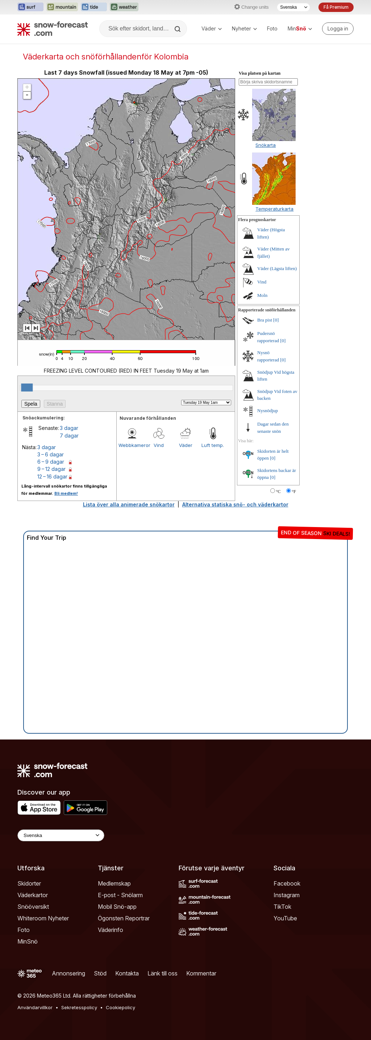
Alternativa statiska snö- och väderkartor (235, 504)
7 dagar (69, 435)
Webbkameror (131, 445)
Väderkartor (32, 895)
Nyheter (244, 28)
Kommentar (201, 973)
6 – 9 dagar (50, 462)
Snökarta (265, 145)
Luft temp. (212, 445)
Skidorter (29, 883)
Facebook (287, 883)
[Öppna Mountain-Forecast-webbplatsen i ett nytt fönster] (62, 7)
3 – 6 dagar (50, 454)
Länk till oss (162, 973)
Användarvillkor (35, 1007)
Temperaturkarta (274, 209)
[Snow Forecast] (52, 28)
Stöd (100, 973)
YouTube (285, 918)
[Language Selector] (60, 835)
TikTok (282, 906)
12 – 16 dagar (52, 476)
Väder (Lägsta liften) (277, 268)
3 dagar (69, 428)
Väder (211, 28)
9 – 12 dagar (51, 469)
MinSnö (27, 941)
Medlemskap (114, 883)
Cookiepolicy (120, 1007)
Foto (272, 28)
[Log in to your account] (338, 28)
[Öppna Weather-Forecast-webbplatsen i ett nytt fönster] (124, 7)
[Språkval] (293, 7)
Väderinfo (110, 929)
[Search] (178, 29)
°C (278, 491)
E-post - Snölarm (120, 895)
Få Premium (336, 7)
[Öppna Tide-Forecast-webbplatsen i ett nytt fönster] (94, 7)
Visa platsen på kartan (259, 73)
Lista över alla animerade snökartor (129, 504)
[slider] (27, 387)
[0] (276, 320)
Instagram (287, 895)
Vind (159, 445)
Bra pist (264, 320)
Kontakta (127, 973)
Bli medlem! (66, 493)
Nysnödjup (267, 410)
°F (294, 491)
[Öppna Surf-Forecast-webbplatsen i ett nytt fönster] (30, 7)
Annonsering (68, 973)
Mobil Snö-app (117, 906)
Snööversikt (33, 906)
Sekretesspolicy (79, 1007)
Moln (262, 295)
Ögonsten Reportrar (124, 918)
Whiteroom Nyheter (43, 918)
